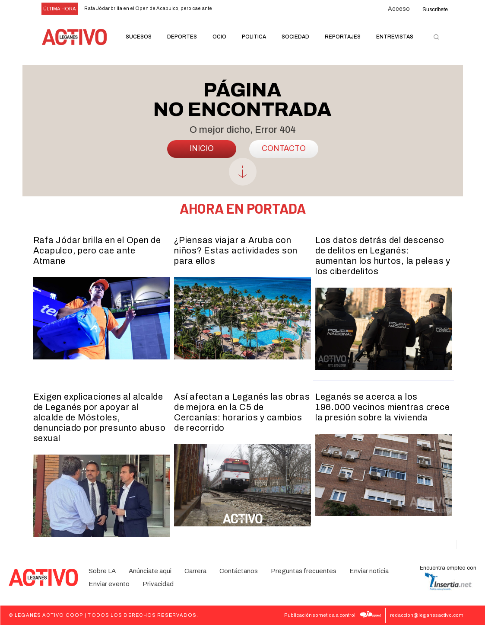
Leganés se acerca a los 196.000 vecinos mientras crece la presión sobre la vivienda (382, 407)
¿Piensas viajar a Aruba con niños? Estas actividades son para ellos (236, 250)
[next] (251, 8)
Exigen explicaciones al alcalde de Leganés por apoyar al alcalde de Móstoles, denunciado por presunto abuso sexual (99, 417)
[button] (436, 37)
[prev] (237, 8)
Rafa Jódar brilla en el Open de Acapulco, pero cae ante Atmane (97, 250)
